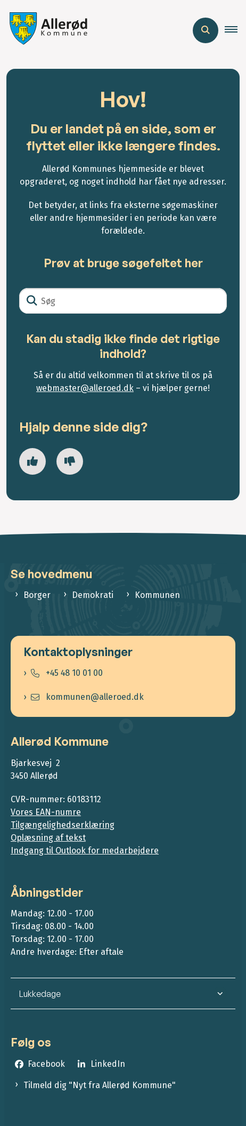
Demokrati (92, 595)
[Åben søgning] (205, 30)
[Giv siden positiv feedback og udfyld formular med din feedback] (32, 461)
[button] (235, 30)
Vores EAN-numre (46, 812)
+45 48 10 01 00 (67, 673)
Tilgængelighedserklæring (62, 825)
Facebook (46, 1064)
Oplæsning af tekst (48, 838)
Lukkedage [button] (40, 993)
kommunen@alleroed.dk (87, 697)
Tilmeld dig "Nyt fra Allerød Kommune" (99, 1085)
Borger (37, 595)
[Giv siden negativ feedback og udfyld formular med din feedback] (69, 461)
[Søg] (123, 301)
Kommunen (157, 595)
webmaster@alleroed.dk (85, 388)
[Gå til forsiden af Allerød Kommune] (46, 30)
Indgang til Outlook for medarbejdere (85, 850)
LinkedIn (108, 1064)
